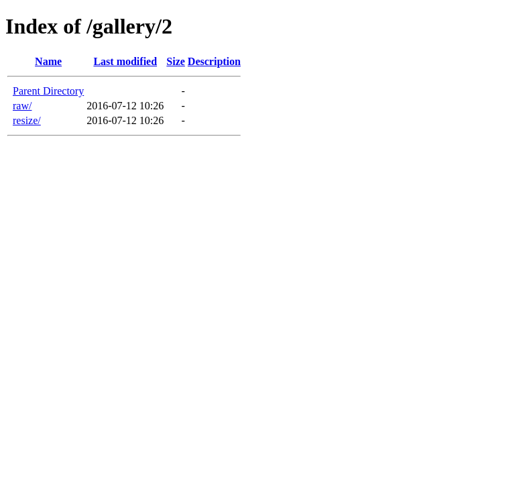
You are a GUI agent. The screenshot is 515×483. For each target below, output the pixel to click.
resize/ (27, 120)
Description (214, 61)
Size (175, 61)
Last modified (125, 61)
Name (48, 61)
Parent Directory (48, 91)
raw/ (22, 105)
